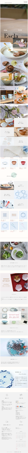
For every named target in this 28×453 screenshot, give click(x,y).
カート (25, 2)
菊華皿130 (11, 157)
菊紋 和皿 (20, 157)
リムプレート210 (3, 157)
